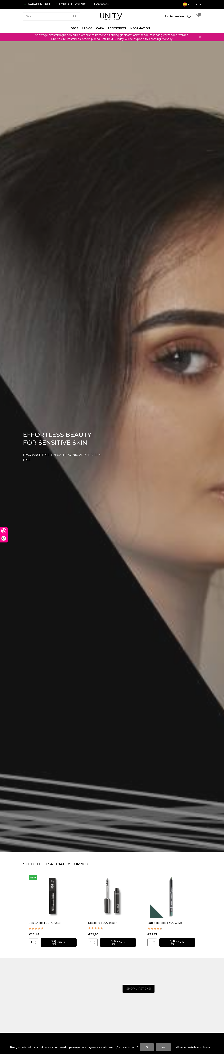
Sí (147, 1047)
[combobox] (51, 16)
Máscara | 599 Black (102, 923)
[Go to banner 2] (66, 1007)
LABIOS (87, 28)
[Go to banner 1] (66, 983)
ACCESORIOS (117, 28)
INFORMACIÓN (140, 28)
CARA (100, 28)
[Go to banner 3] (158, 984)
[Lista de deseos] (189, 16)
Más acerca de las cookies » (193, 1047)
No (163, 1047)
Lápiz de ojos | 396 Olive (164, 923)
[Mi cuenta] (174, 16)
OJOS (74, 28)
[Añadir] (59, 942)
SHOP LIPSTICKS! (138, 988)
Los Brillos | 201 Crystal (45, 923)
